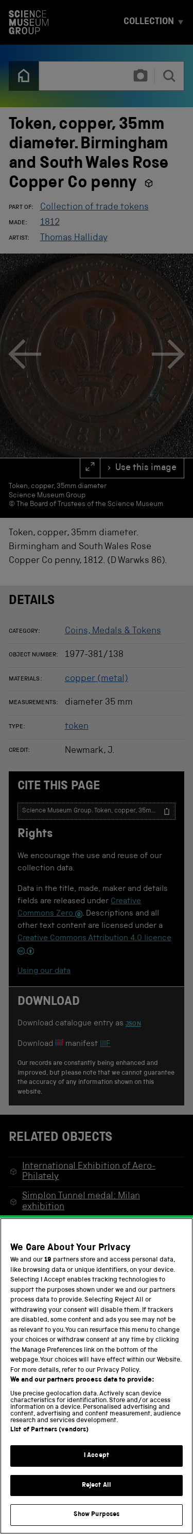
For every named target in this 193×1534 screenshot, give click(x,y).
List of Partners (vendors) (49, 1430)
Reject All (96, 1486)
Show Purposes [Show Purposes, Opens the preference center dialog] (97, 1515)
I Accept (96, 1456)
